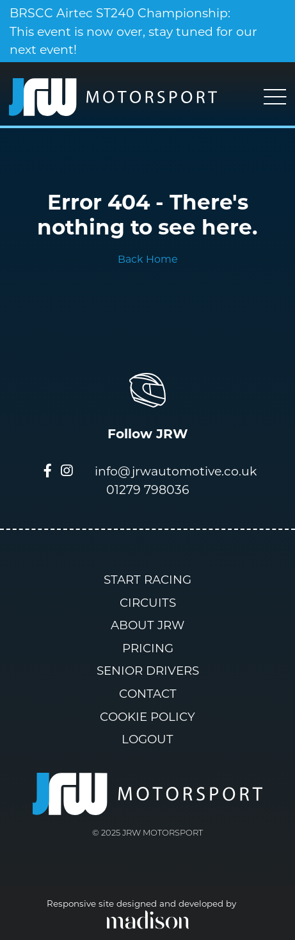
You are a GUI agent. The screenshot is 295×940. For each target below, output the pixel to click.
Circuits (148, 602)
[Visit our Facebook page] (48, 472)
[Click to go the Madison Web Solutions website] (147, 919)
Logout (147, 739)
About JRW (147, 625)
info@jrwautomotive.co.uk (176, 471)
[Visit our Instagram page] (66, 472)
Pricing (147, 648)
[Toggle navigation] (275, 96)
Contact (148, 693)
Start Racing (147, 579)
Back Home (148, 259)
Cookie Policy (147, 716)
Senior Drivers (148, 670)
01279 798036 (147, 489)
